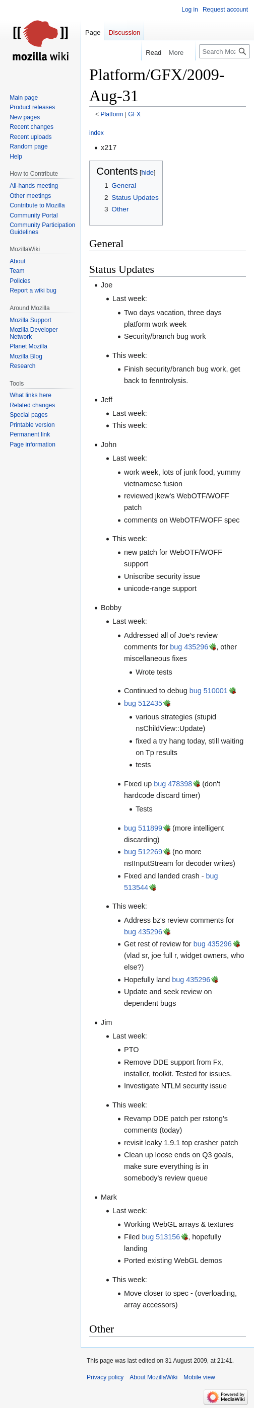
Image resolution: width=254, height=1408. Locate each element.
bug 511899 (143, 828)
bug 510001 (208, 691)
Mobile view (199, 1377)
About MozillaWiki (153, 1377)
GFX (134, 114)
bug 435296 (189, 647)
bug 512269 (143, 852)
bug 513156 (161, 1237)
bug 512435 (143, 703)
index (96, 132)
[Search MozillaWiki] (224, 51)
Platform (112, 114)
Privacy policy (105, 1377)
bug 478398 (173, 784)
